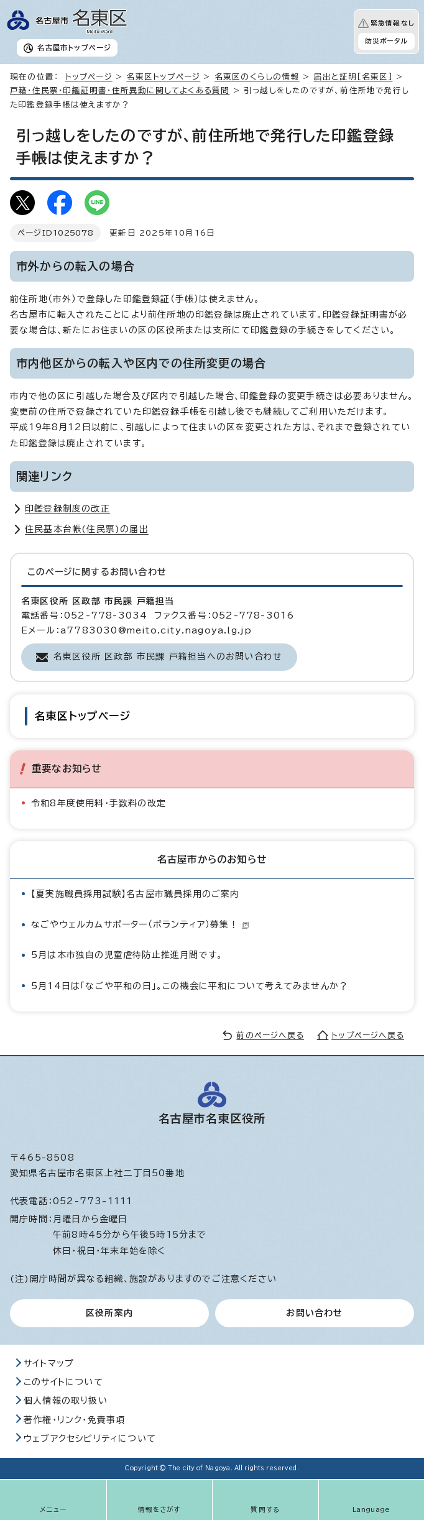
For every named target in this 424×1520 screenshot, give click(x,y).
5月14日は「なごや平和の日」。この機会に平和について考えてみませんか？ (189, 986)
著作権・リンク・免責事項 (74, 1420)
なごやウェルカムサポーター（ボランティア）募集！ (140, 924)
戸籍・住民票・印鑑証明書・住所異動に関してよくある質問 (119, 90)
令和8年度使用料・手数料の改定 (98, 803)
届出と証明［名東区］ (352, 77)
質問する (265, 1509)
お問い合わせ (314, 1313)
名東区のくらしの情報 (257, 77)
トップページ (89, 77)
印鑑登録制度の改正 (67, 508)
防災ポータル (386, 41)
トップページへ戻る (367, 1035)
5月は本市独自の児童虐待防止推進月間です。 (127, 955)
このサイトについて (63, 1382)
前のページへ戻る (270, 1035)
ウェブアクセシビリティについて (90, 1438)
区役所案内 (109, 1313)
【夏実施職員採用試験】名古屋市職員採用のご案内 (135, 894)
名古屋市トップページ (74, 47)
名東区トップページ (163, 77)
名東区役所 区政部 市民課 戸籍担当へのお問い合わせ (167, 656)
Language (371, 1509)
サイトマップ (49, 1363)
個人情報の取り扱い (66, 1400)
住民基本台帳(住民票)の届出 (87, 529)
